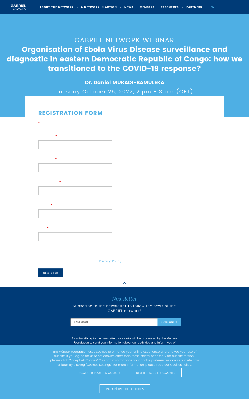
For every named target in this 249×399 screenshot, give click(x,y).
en (212, 7)
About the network (57, 7)
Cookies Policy (180, 364)
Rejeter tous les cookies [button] (155, 372)
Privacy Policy (110, 261)
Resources (170, 7)
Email (75, 232)
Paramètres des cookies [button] (125, 389)
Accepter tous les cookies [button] (99, 372)
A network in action (99, 7)
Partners (194, 7)
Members (147, 7)
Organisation (75, 186)
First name (75, 140)
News (128, 7)
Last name (75, 163)
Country (75, 209)
